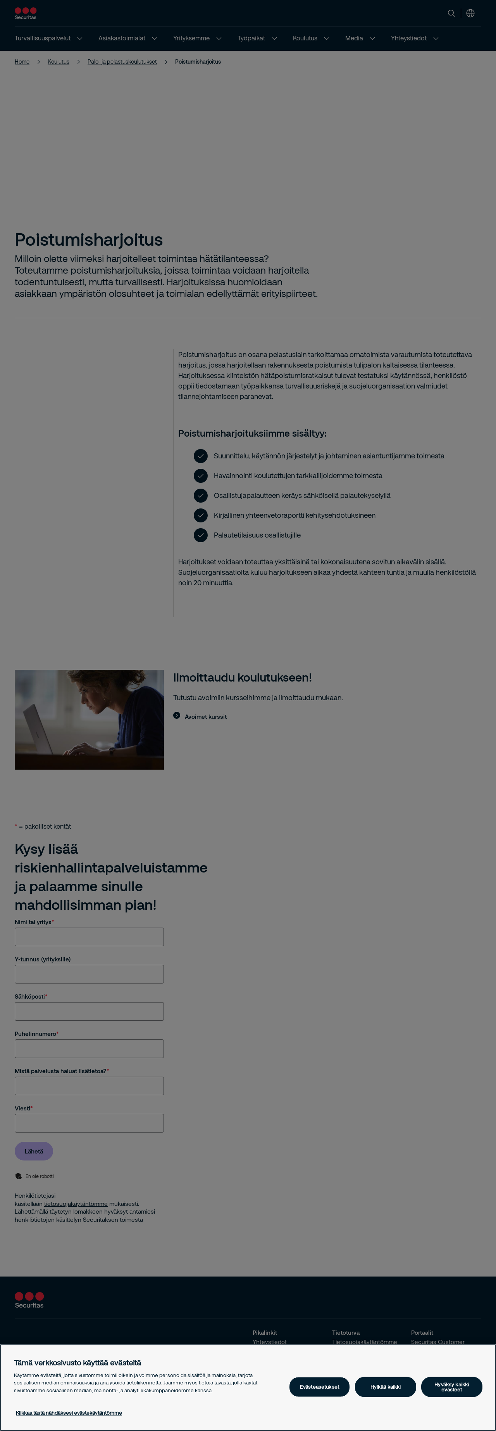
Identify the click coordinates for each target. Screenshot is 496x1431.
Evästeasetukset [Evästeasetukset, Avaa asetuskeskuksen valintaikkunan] (319, 1387)
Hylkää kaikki (385, 1387)
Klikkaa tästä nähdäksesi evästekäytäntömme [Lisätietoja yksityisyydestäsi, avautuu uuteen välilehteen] (69, 1413)
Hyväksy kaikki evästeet (451, 1386)
